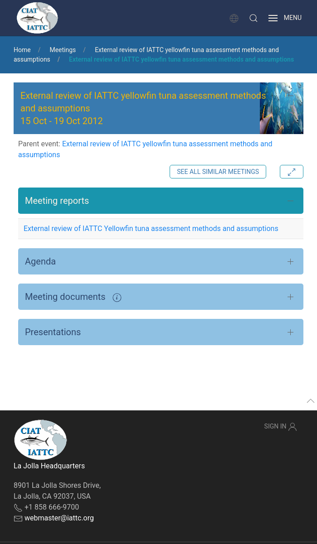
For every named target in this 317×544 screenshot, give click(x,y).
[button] (253, 18)
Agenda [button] (40, 261)
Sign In (280, 426)
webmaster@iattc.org (59, 518)
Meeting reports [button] (57, 200)
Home (22, 49)
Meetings (62, 49)
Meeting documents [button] (73, 296)
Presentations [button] (53, 332)
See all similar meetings (218, 171)
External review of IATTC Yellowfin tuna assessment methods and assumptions (151, 228)
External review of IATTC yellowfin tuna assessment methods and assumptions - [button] (143, 108)
